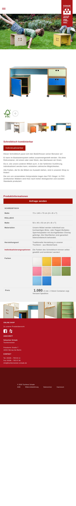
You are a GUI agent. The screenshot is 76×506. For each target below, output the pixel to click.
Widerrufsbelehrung (32, 387)
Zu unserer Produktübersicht (13, 326)
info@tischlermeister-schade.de (15, 363)
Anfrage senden (38, 201)
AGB (18, 387)
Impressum (60, 387)
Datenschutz (47, 387)
